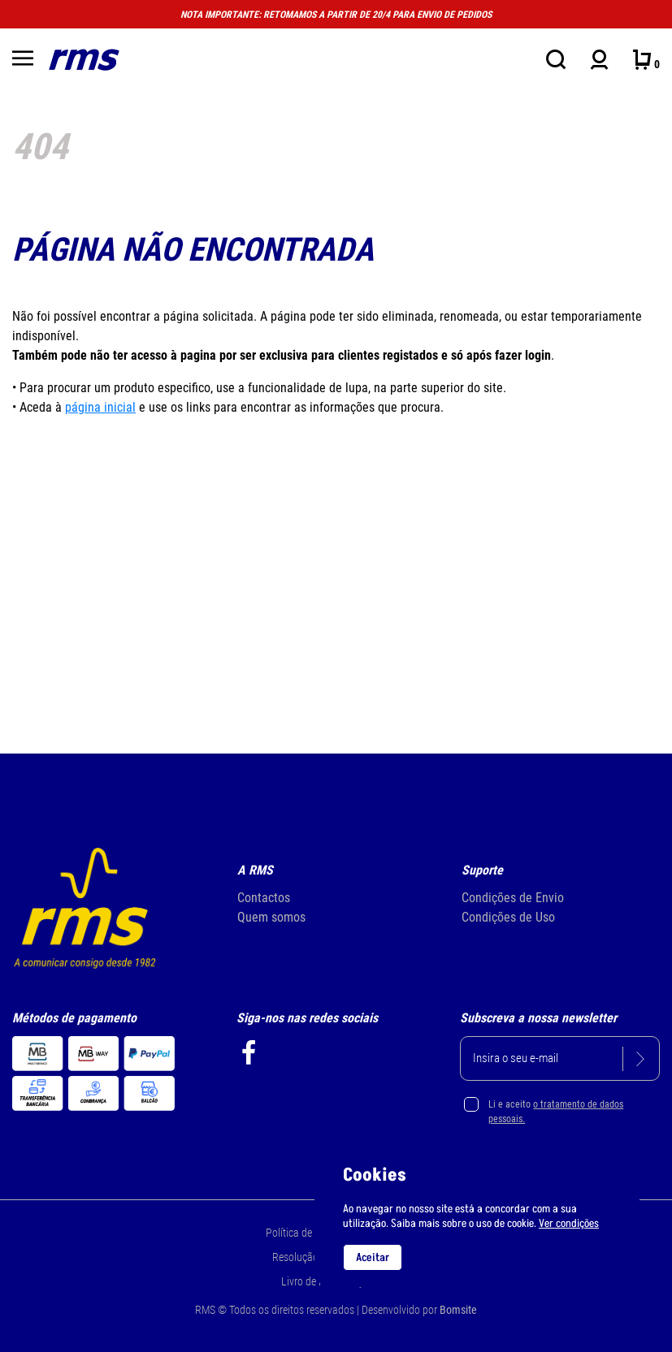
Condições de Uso (508, 917)
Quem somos (271, 917)
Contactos (263, 897)
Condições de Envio (513, 897)
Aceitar (372, 1257)
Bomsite (458, 1309)
